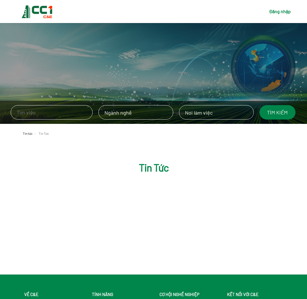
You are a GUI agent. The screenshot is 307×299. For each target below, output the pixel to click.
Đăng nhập (280, 11)
